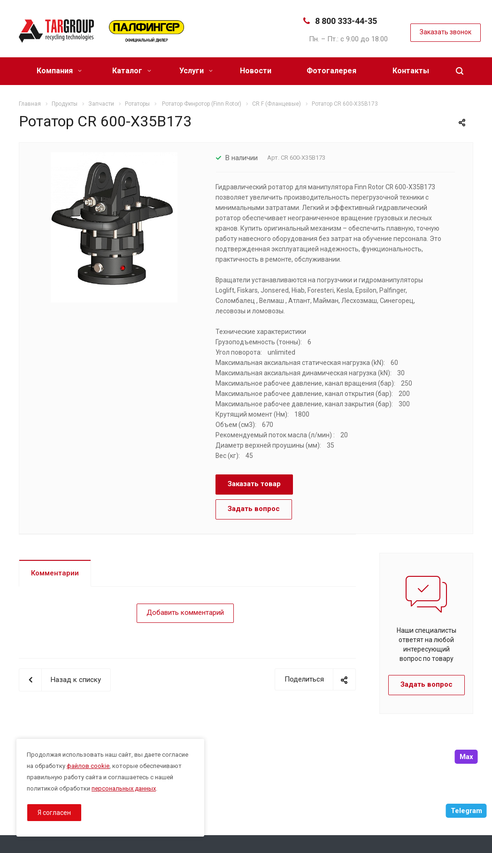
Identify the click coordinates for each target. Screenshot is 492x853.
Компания (59, 70)
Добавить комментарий (185, 612)
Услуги (196, 70)
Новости (255, 70)
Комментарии (55, 573)
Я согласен (54, 812)
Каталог (131, 70)
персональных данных (124, 788)
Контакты (410, 70)
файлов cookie (88, 765)
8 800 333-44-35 (346, 21)
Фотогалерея (331, 70)
